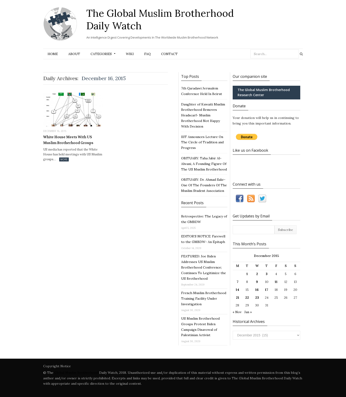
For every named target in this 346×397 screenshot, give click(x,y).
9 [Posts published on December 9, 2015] (257, 282)
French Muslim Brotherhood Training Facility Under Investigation (203, 298)
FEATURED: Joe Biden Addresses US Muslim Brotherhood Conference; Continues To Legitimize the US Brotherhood (203, 267)
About (74, 54)
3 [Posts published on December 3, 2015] (267, 274)
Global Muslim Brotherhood (76, 373)
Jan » (248, 312)
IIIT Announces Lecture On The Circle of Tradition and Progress (202, 142)
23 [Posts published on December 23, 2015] (257, 297)
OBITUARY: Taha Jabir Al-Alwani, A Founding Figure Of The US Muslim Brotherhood (204, 163)
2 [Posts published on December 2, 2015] (257, 274)
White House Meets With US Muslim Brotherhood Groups (68, 140)
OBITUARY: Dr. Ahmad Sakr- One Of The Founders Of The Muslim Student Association (204, 185)
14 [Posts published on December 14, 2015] (237, 290)
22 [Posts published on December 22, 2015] (247, 297)
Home (53, 54)
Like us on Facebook (250, 150)
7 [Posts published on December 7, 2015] (237, 282)
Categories (101, 54)
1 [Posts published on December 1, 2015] (247, 274)
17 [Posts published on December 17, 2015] (266, 290)
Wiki (130, 54)
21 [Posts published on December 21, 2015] (237, 297)
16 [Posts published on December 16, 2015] (257, 290)
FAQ (147, 54)
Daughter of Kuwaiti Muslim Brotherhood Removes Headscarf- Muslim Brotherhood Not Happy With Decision (203, 115)
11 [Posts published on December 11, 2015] (276, 282)
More (64, 159)
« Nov (237, 312)
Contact (169, 54)
